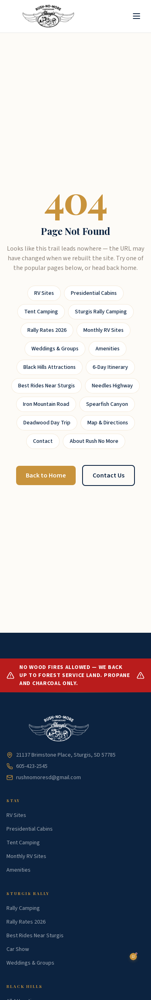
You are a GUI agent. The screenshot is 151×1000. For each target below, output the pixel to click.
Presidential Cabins (94, 293)
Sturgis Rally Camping (101, 312)
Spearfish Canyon (107, 404)
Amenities (107, 349)
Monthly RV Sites (103, 330)
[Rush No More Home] (48, 16)
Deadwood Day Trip (46, 423)
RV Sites (44, 293)
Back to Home (46, 475)
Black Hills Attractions (49, 367)
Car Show (17, 949)
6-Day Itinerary (110, 367)
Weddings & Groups (55, 349)
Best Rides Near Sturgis (46, 386)
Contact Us (108, 475)
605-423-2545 (27, 766)
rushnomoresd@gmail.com (43, 778)
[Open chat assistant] (133, 956)
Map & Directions (107, 423)
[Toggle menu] (136, 16)
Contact (43, 441)
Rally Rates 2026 (46, 330)
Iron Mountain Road (46, 404)
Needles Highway (112, 386)
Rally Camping (23, 908)
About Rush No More (94, 441)
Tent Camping (41, 312)
